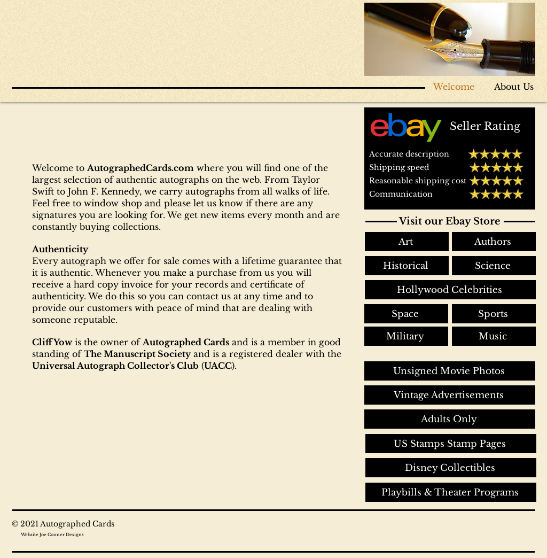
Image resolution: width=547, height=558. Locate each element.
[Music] (494, 336)
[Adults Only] (449, 419)
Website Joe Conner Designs (52, 534)
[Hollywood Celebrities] (450, 289)
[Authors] (494, 241)
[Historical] (407, 265)
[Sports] (494, 313)
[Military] (406, 336)
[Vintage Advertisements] (449, 395)
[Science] (494, 265)
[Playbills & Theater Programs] (450, 492)
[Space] (406, 313)
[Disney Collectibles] (450, 467)
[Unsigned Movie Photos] (449, 371)
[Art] (407, 241)
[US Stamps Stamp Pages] (450, 443)
